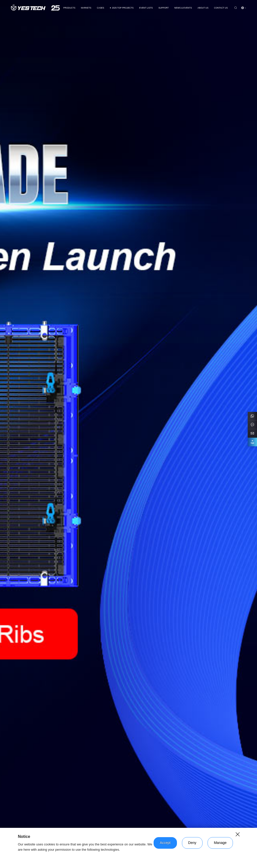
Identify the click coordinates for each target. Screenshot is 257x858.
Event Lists (146, 8)
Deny (192, 843)
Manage (220, 843)
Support (163, 8)
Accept (165, 843)
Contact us (221, 8)
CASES (100, 8)
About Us (203, 8)
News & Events (183, 8)
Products (69, 8)
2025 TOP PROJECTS (122, 8)
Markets (86, 8)
